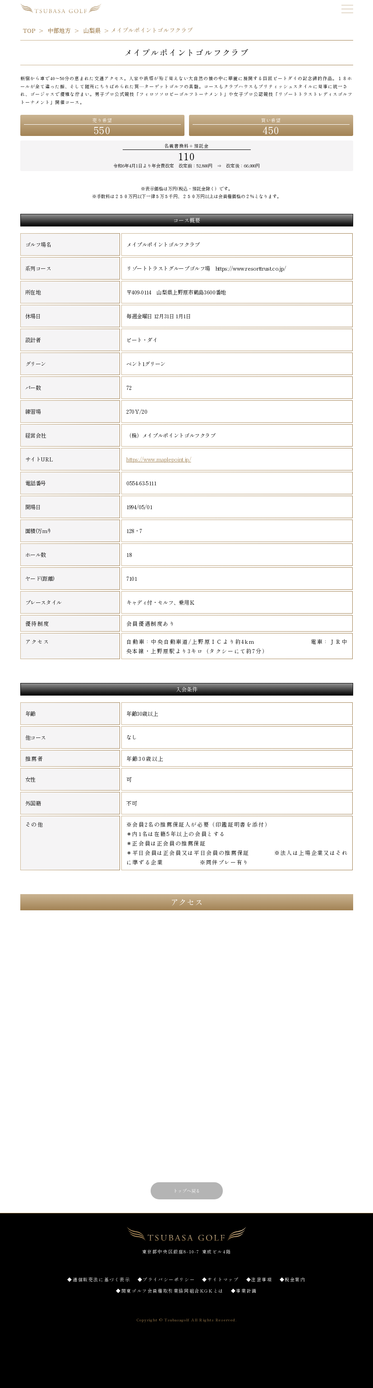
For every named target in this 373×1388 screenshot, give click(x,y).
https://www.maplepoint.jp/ (158, 459)
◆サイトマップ (220, 1279)
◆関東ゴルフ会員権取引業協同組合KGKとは (170, 1290)
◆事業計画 (244, 1290)
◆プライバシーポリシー (166, 1279)
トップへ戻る (186, 1190)
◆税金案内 (293, 1279)
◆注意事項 (259, 1279)
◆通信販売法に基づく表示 (98, 1279)
